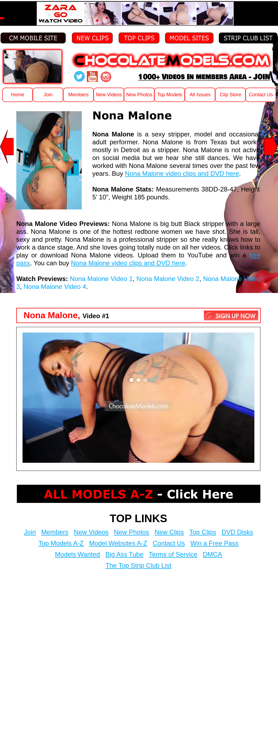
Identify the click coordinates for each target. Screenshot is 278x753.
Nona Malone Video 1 (101, 278)
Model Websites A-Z (118, 543)
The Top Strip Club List (138, 565)
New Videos (91, 532)
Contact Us (169, 543)
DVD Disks (237, 532)
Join (30, 532)
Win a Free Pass (214, 543)
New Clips (169, 532)
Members (54, 532)
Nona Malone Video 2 (168, 278)
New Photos (131, 532)
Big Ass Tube (124, 554)
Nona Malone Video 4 (55, 286)
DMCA (212, 554)
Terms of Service (173, 554)
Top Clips (202, 532)
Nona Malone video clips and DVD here (182, 173)
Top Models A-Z (61, 543)
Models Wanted (77, 554)
